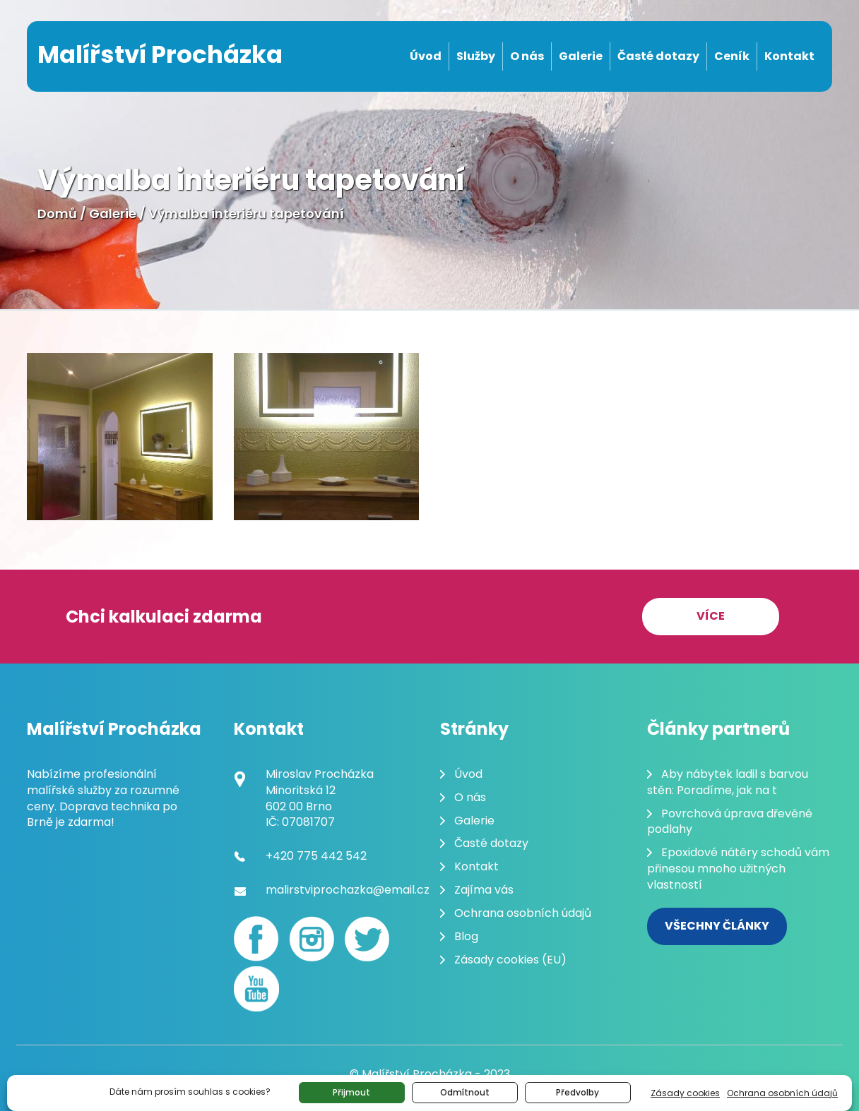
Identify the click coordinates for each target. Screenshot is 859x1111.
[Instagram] (311, 938)
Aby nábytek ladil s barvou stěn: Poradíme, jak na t (727, 782)
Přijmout (351, 1092)
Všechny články (717, 926)
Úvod (426, 56)
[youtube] (256, 988)
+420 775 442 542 (316, 856)
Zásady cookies (685, 1093)
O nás (527, 56)
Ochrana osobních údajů (782, 1093)
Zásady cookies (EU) (510, 959)
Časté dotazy (658, 56)
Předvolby (577, 1092)
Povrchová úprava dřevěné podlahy (729, 821)
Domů (57, 213)
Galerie (581, 56)
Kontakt (789, 56)
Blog (466, 936)
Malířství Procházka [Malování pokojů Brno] (160, 54)
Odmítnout (465, 1092)
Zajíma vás (484, 890)
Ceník (732, 56)
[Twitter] (366, 938)
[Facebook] (256, 938)
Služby (475, 56)
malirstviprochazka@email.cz (348, 890)
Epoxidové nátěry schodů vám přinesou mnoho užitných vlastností (738, 868)
